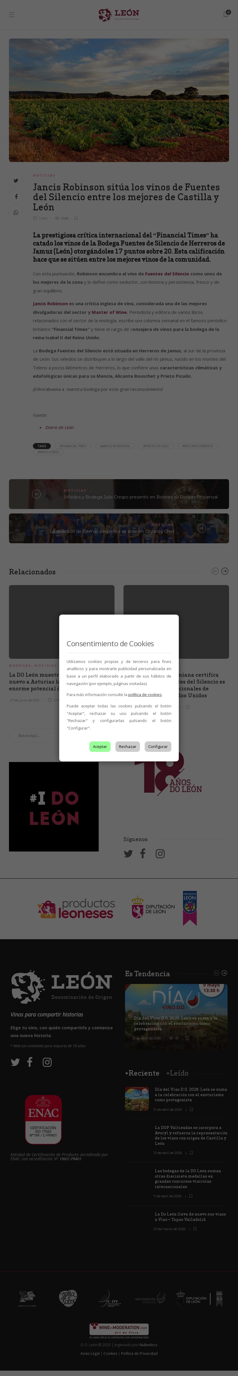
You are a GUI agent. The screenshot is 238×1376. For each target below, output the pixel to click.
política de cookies (145, 694)
